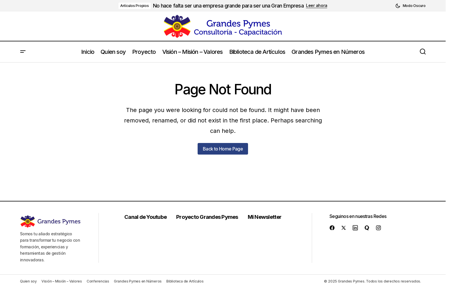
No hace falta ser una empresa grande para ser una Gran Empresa (228, 6)
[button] (410, 6)
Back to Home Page (223, 149)
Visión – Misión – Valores (61, 281)
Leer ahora (316, 5)
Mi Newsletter (266, 216)
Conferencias (98, 281)
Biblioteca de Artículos (184, 281)
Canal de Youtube (146, 216)
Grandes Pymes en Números (138, 281)
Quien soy (28, 281)
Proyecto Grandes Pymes (208, 216)
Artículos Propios (134, 5)
